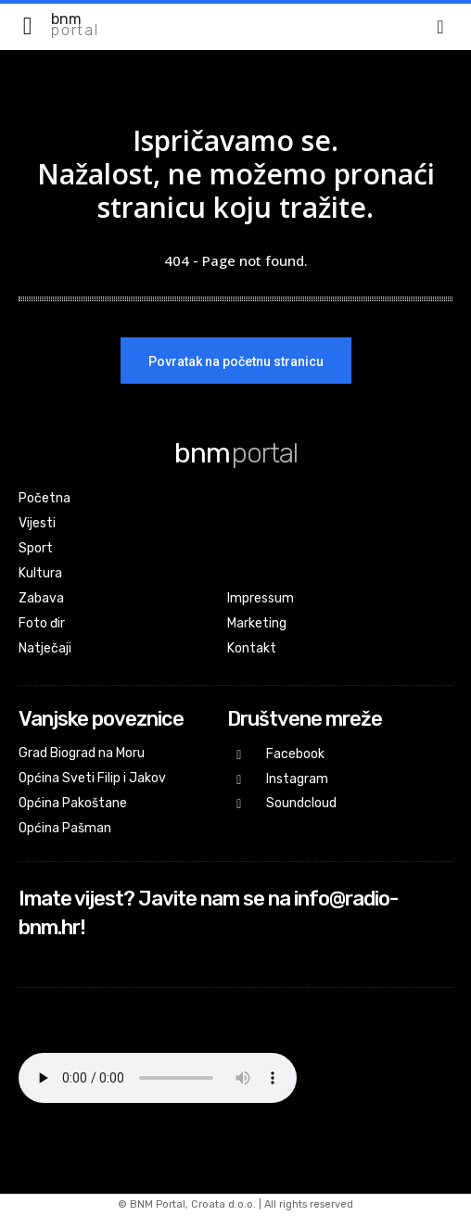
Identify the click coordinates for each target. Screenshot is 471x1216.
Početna (44, 498)
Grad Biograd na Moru (82, 753)
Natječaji (45, 648)
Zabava (41, 598)
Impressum (260, 598)
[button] (440, 27)
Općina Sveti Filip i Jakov (92, 778)
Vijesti (37, 523)
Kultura (40, 573)
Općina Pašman (65, 828)
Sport (36, 548)
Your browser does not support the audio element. (158, 1078)
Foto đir (42, 623)
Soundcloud (301, 803)
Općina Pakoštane (73, 803)
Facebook (295, 754)
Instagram (297, 779)
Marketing (256, 623)
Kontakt (251, 648)
